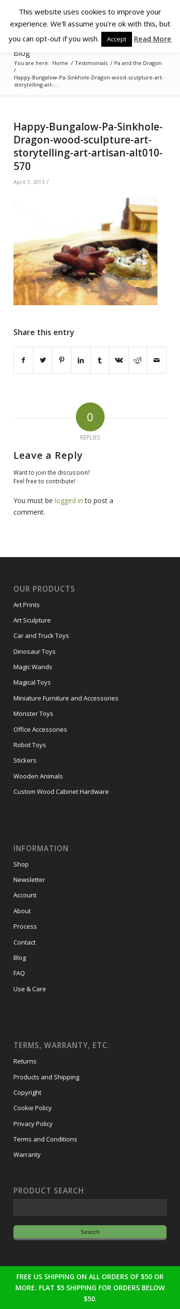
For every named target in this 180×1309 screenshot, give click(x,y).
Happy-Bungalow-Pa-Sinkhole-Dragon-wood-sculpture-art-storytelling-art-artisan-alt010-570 (88, 146)
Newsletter (29, 879)
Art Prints (26, 604)
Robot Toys (29, 744)
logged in (69, 500)
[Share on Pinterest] (61, 360)
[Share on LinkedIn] (81, 360)
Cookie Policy (32, 1107)
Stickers (24, 760)
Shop (21, 864)
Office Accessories (40, 729)
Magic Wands (32, 666)
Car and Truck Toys (41, 635)
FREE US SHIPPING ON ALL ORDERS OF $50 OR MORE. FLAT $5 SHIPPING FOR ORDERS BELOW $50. (90, 1287)
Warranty (27, 1154)
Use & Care (29, 989)
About (22, 911)
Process (25, 926)
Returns (24, 1061)
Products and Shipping (46, 1077)
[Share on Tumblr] (100, 360)
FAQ (19, 973)
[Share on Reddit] (138, 360)
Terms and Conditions (45, 1139)
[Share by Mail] (156, 360)
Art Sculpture (32, 620)
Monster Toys (33, 713)
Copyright (27, 1092)
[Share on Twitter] (43, 360)
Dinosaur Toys (34, 651)
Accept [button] (116, 39)
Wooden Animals (38, 776)
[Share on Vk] (118, 360)
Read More (152, 38)
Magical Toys (32, 682)
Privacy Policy (33, 1123)
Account (24, 895)
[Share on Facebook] (23, 360)
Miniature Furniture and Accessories (66, 698)
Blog (21, 53)
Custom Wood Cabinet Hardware (61, 791)
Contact (24, 942)
